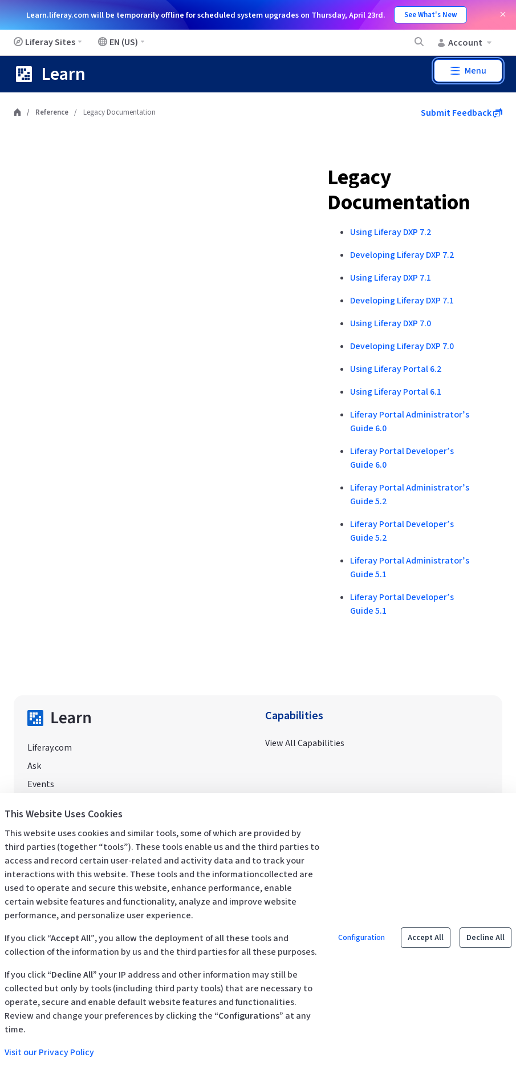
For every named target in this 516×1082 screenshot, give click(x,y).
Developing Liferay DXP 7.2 (402, 255)
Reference (51, 112)
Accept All (426, 937)
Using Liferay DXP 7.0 (390, 323)
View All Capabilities (304, 743)
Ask (34, 766)
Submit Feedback (461, 113)
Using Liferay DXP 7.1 (390, 277)
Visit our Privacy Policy (49, 1052)
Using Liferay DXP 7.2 (390, 232)
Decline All (485, 937)
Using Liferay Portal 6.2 (395, 369)
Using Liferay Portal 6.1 (395, 392)
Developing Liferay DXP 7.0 (402, 346)
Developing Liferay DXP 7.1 (402, 300)
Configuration (361, 937)
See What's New (430, 15)
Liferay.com (49, 747)
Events (40, 784)
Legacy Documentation (398, 190)
